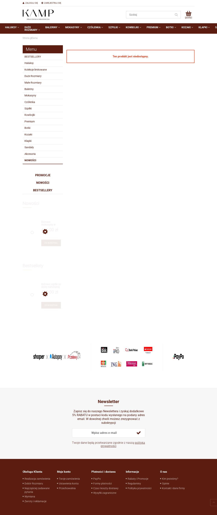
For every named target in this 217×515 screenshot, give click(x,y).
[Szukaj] (176, 14)
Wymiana (29, 496)
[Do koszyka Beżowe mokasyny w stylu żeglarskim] (51, 243)
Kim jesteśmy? (170, 478)
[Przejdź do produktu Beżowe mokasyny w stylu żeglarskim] (51, 223)
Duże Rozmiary (32, 76)
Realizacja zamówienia (37, 478)
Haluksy (29, 63)
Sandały (29, 147)
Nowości (30, 160)
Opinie (165, 483)
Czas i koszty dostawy (105, 488)
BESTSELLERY (32, 56)
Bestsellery (42, 190)
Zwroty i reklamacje (35, 501)
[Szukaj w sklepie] (149, 14)
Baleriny (29, 89)
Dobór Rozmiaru (33, 483)
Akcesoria (30, 153)
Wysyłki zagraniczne (104, 492)
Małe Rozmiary (32, 82)
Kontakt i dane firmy (173, 488)
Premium (29, 121)
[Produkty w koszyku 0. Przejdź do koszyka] (189, 15)
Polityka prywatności (139, 488)
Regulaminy (134, 483)
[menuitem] (12, 27)
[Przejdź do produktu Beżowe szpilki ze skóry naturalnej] (51, 285)
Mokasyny (30, 95)
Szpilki (28, 108)
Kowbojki (29, 114)
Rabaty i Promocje (138, 478)
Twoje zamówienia (69, 478)
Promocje (42, 175)
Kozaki (28, 134)
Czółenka (29, 102)
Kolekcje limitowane (35, 69)
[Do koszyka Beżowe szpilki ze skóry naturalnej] (51, 305)
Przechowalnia (67, 488)
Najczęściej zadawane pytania (37, 490)
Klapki (27, 140)
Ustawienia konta (69, 483)
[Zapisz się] (138, 433)
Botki (27, 127)
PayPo (97, 478)
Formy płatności (102, 483)
